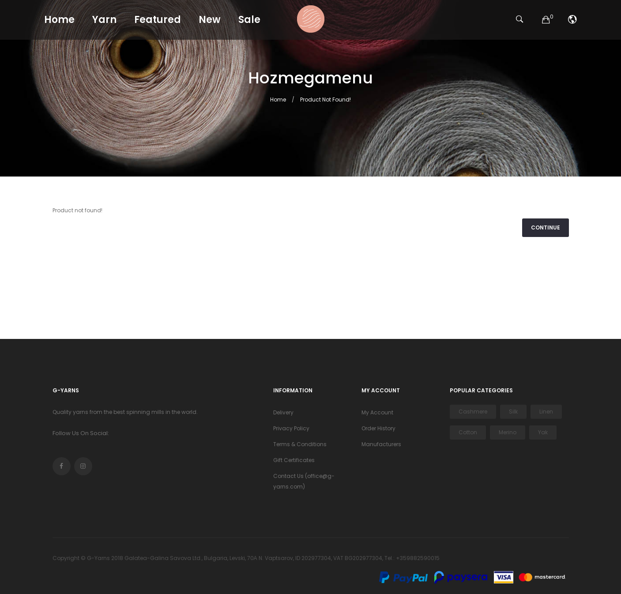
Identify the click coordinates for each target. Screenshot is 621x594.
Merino (507, 432)
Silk (513, 411)
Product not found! (325, 99)
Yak (543, 432)
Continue (545, 227)
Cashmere (473, 411)
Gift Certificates (294, 460)
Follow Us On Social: (81, 433)
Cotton (468, 432)
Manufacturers (381, 444)
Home (278, 99)
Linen (546, 411)
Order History (378, 428)
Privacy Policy (291, 428)
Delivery (283, 412)
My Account (377, 412)
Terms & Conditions (300, 444)
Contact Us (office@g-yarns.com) (304, 481)
